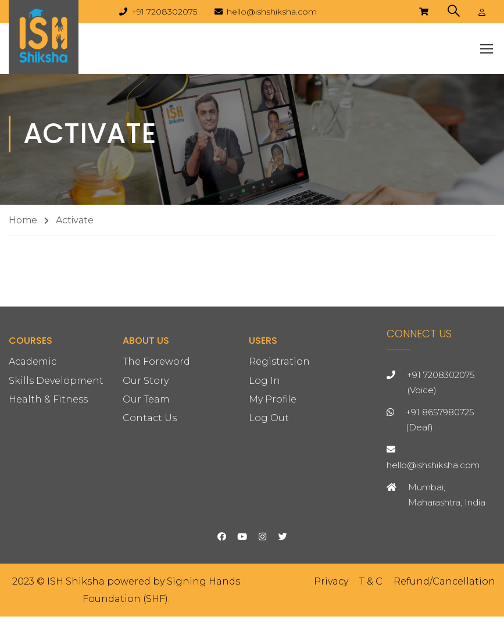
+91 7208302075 (164, 11)
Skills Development (56, 465)
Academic (32, 446)
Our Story (146, 465)
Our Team (146, 483)
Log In (264, 465)
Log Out (269, 502)
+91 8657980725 (440, 496)
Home (23, 230)
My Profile (272, 483)
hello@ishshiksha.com (272, 11)
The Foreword (156, 446)
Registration (279, 446)
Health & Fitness (48, 483)
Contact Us (150, 502)
